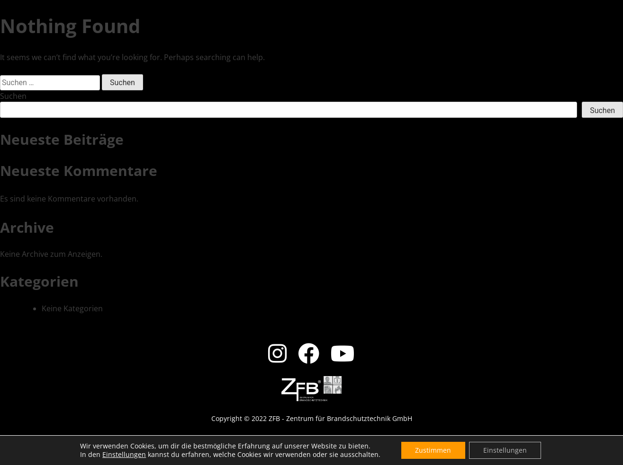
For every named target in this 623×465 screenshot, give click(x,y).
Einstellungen (124, 454)
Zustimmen (433, 450)
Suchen (13, 96)
